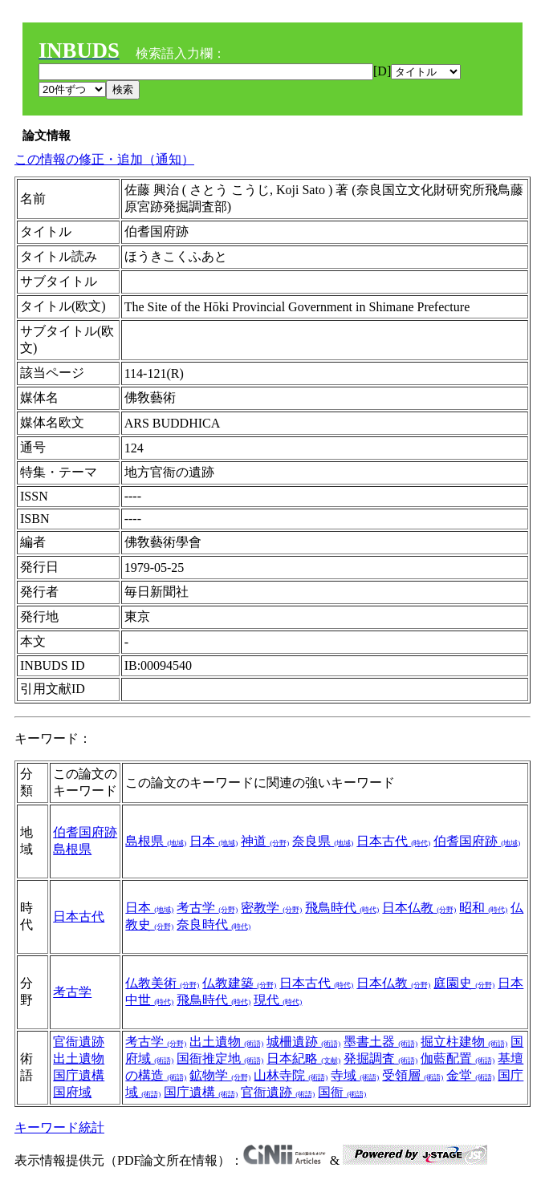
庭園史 (463, 983)
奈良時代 (213, 924)
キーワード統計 (59, 1127)
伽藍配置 (457, 1058)
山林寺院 (290, 1075)
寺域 (355, 1075)
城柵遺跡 (303, 1041)
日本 (213, 841)
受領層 (412, 1075)
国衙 (342, 1092)
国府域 (72, 1092)
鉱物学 (219, 1075)
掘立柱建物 (464, 1041)
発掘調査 (380, 1058)
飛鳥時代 (342, 907)
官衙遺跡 (78, 1041)
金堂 (470, 1075)
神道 (265, 841)
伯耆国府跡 (85, 832)
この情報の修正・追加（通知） (104, 159)
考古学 (207, 907)
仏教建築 (239, 983)
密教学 (271, 907)
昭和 (483, 907)
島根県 (72, 849)
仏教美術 (162, 983)
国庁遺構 (78, 1075)
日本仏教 (419, 907)
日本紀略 (303, 1058)
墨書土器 (380, 1041)
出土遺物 (78, 1058)
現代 (278, 1000)
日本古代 (393, 841)
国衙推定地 (220, 1058)
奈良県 (322, 841)
